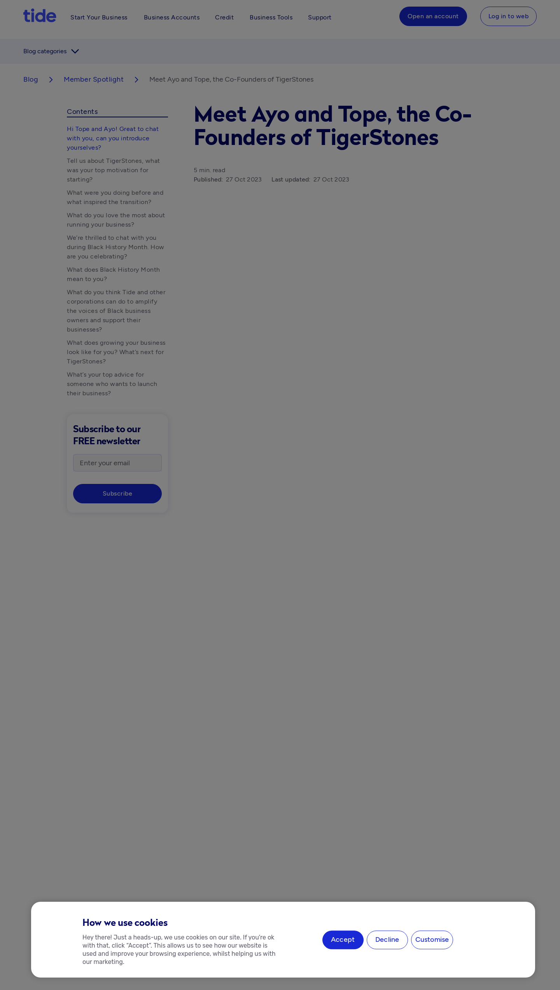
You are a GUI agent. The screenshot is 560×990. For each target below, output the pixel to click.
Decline (387, 940)
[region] (283, 940)
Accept (343, 940)
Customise (432, 940)
